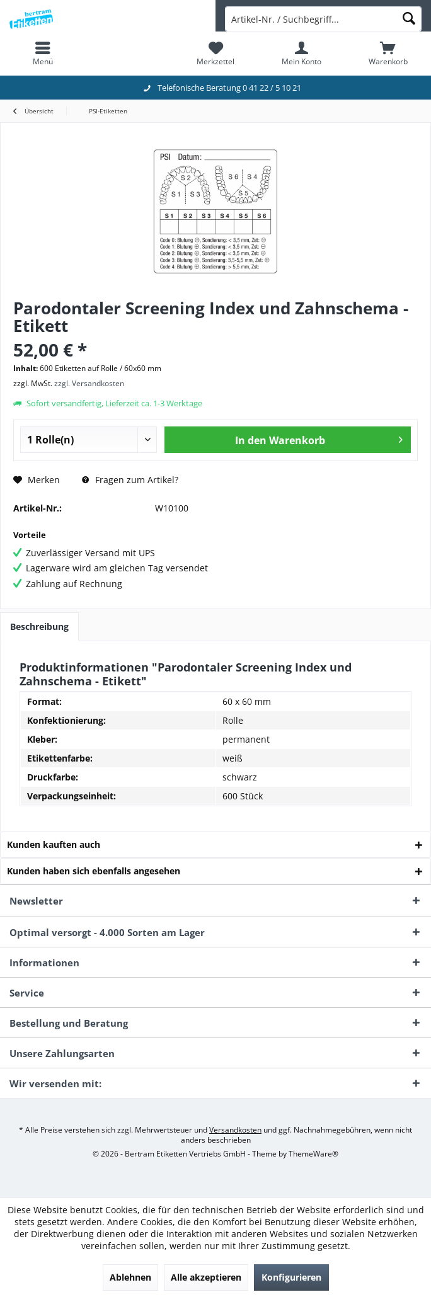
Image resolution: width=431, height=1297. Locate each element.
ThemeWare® (313, 1153)
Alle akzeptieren (206, 1277)
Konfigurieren (291, 1277)
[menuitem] (43, 53)
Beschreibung (39, 626)
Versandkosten (235, 1129)
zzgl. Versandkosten (89, 383)
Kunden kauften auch (53, 844)
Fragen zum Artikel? (130, 480)
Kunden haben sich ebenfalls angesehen (93, 871)
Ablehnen (130, 1277)
